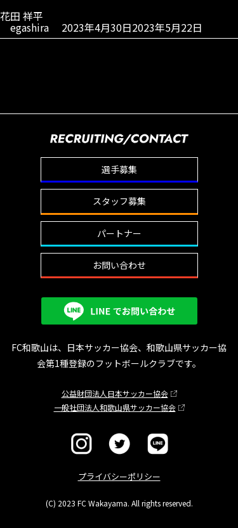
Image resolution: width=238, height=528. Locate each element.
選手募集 (119, 169)
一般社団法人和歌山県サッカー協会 (115, 407)
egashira (29, 27)
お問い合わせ (119, 265)
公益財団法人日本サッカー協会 (115, 393)
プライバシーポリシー (119, 476)
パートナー (119, 233)
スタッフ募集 (119, 201)
